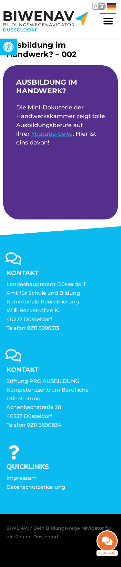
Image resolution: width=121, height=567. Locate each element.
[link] (8, 47)
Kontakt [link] (107, 557)
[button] (108, 21)
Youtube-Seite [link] (52, 133)
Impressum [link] (21, 478)
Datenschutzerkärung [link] (35, 487)
